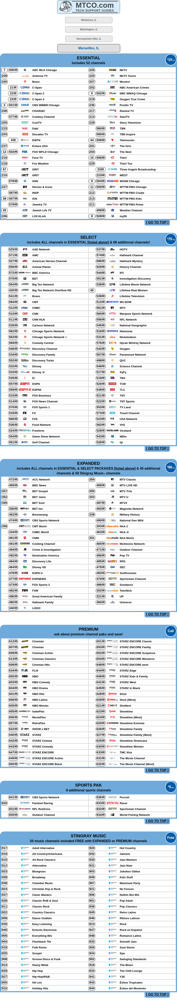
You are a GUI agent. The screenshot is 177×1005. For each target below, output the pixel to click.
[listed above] (98, 242)
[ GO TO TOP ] (157, 222)
